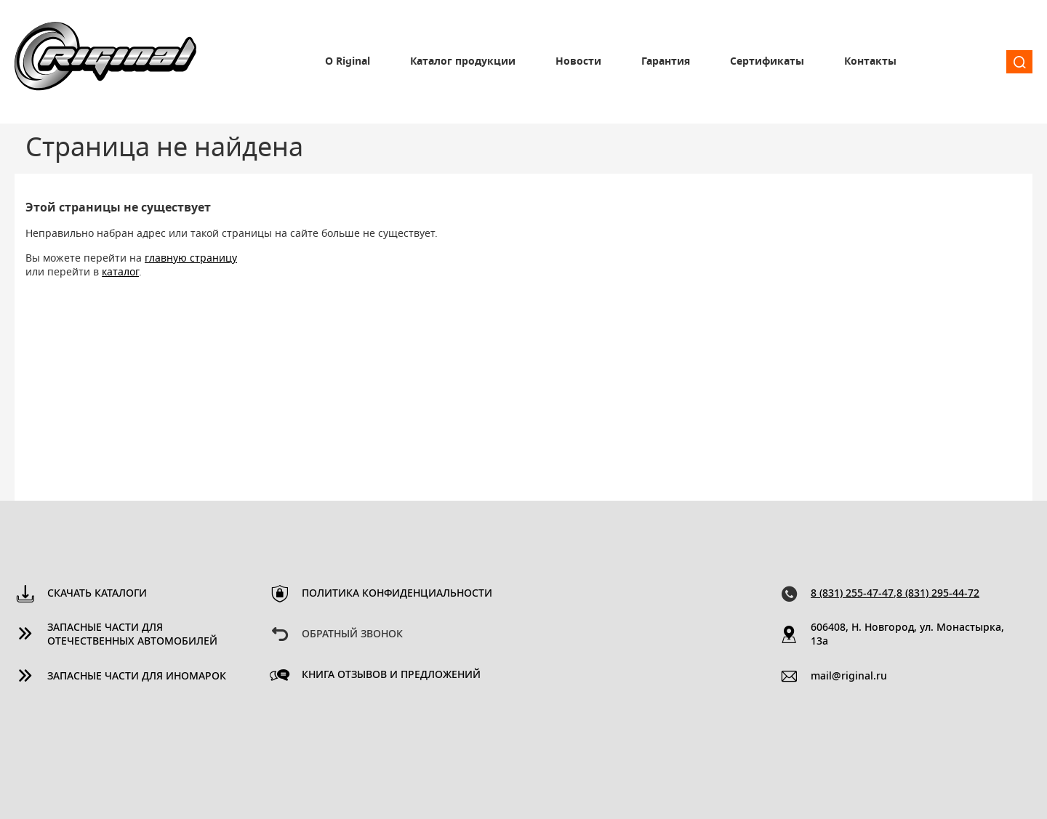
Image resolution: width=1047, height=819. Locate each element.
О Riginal (347, 62)
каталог (120, 272)
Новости (578, 62)
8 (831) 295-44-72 (937, 594)
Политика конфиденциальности (397, 594)
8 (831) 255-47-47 (852, 594)
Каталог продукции (463, 62)
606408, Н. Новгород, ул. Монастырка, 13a (907, 635)
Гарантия (665, 62)
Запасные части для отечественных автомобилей (132, 635)
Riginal (105, 62)
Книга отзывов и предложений (391, 675)
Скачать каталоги (97, 594)
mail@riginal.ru (849, 676)
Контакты (870, 62)
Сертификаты (767, 62)
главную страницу (191, 259)
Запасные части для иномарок (136, 676)
